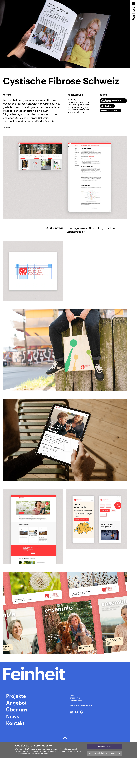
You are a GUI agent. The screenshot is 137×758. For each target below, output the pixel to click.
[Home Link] (65, 673)
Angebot (16, 703)
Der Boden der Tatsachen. (65, 739)
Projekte (16, 696)
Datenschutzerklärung (31, 751)
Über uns (16, 709)
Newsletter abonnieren (81, 705)
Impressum (75, 698)
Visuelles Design (107, 106)
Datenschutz (76, 700)
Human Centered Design (110, 110)
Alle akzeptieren (104, 746)
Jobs (72, 695)
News (12, 716)
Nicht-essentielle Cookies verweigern (104, 753)
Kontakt (15, 723)
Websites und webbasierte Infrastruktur (111, 100)
